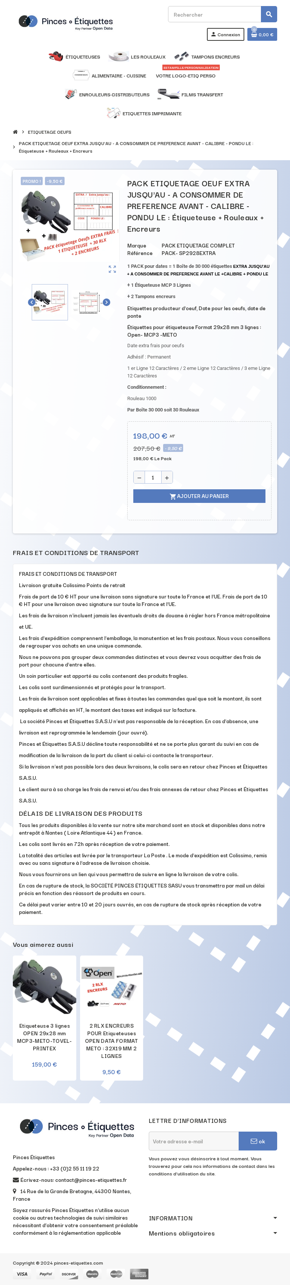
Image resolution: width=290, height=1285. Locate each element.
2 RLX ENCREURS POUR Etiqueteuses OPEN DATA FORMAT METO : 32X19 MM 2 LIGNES (111, 1040)
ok (258, 1141)
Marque (136, 245)
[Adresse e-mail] (194, 1141)
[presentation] (206, 1196)
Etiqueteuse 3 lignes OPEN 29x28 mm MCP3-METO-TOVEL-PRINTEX (44, 1037)
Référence (140, 253)
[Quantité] (153, 477)
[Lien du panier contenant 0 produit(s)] (262, 34)
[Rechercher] (222, 14)
